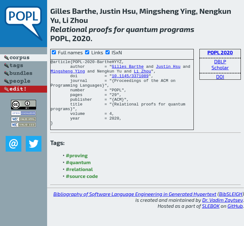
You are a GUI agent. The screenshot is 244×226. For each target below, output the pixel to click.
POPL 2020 (220, 52)
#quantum (78, 175)
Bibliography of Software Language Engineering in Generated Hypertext (134, 207)
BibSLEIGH (230, 207)
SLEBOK (211, 219)
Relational (68, 29)
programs (177, 29)
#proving (77, 168)
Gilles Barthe (128, 68)
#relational (79, 182)
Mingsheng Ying (68, 74)
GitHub (235, 219)
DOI (220, 76)
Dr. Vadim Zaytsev (222, 213)
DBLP (220, 61)
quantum (142, 29)
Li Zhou (142, 74)
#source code (82, 189)
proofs (100, 29)
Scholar (220, 67)
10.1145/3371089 (130, 79)
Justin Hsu (168, 68)
